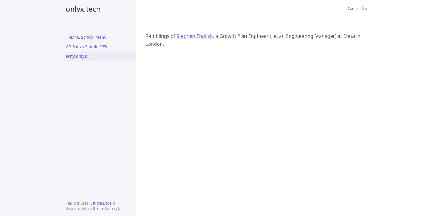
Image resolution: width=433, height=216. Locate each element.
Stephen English (195, 36)
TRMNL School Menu (86, 37)
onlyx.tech (83, 9)
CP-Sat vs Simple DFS (86, 47)
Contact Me (357, 8)
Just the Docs (100, 203)
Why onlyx (76, 56)
